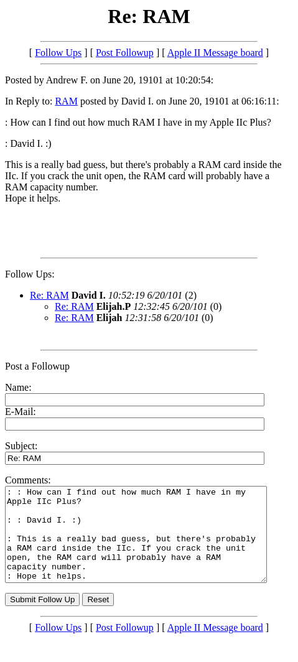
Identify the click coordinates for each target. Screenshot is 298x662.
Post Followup (125, 52)
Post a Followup (37, 366)
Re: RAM (49, 295)
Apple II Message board (215, 52)
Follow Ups (58, 52)
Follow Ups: (30, 274)
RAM (66, 101)
